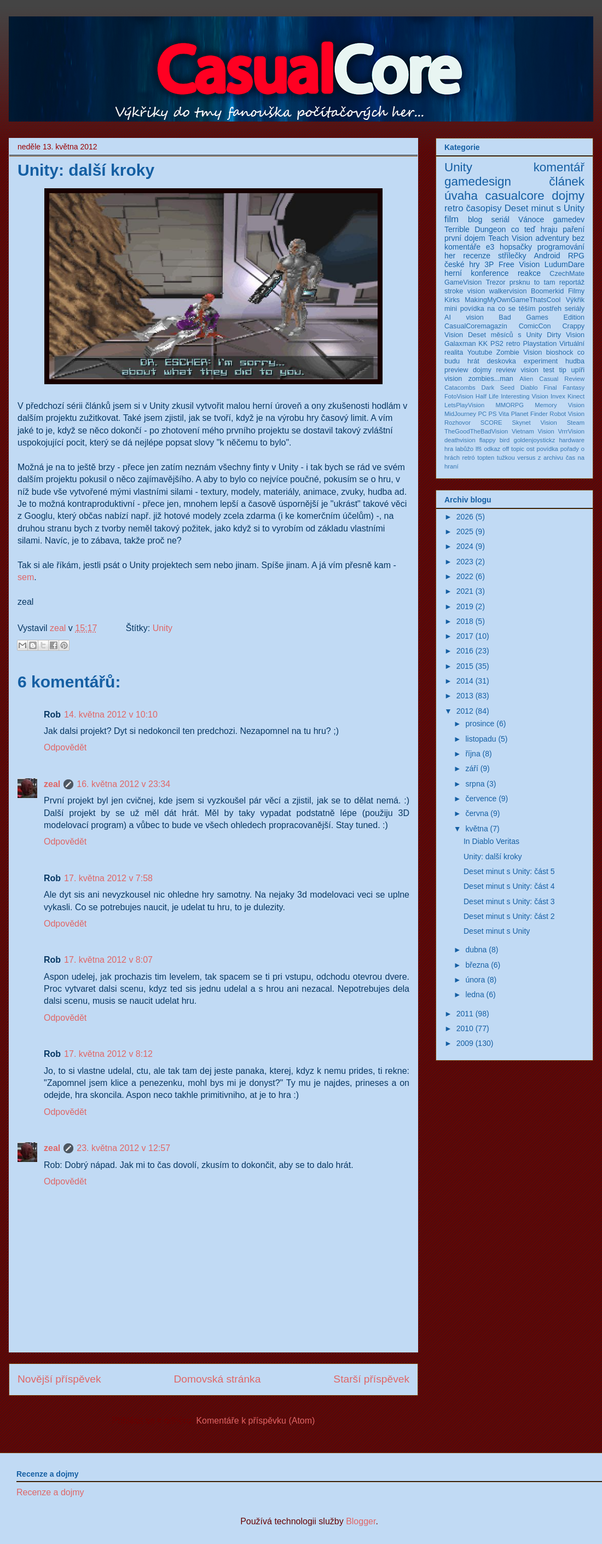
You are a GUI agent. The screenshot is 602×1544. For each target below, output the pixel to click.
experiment (541, 361)
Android (547, 255)
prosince (479, 723)
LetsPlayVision (464, 405)
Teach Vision (510, 238)
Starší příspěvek (371, 1379)
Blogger (360, 1521)
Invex (558, 396)
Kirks (452, 300)
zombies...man (490, 379)
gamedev (568, 219)
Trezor (496, 282)
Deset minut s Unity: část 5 (509, 871)
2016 (464, 650)
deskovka (501, 361)
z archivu (550, 457)
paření (573, 229)
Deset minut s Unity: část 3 (509, 901)
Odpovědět (65, 747)
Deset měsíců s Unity (505, 335)
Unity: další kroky (493, 856)
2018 (464, 621)
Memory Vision (559, 405)
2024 (464, 546)
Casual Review (561, 378)
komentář (559, 167)
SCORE (491, 422)
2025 (464, 531)
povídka (547, 449)
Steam (575, 422)
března (477, 965)
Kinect (576, 396)
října (472, 753)
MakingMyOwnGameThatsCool (512, 300)
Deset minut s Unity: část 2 (509, 916)
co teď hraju (534, 229)
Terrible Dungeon (475, 229)
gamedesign (477, 181)
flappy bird (494, 440)
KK (483, 344)
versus (526, 457)
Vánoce (531, 219)
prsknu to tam (532, 282)
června (476, 813)
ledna (474, 994)
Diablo (529, 387)
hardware (571, 440)
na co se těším (511, 309)
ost (530, 449)
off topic (513, 449)
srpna (474, 783)
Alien (526, 378)
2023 (464, 561)
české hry (462, 264)
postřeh (550, 309)
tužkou (506, 457)
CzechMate (566, 273)
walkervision (508, 291)
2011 (464, 1013)
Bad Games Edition (541, 317)
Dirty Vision (565, 335)
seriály (574, 309)
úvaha (461, 196)
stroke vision (464, 291)
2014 (464, 680)
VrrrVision (571, 431)
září (471, 768)
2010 (464, 1028)
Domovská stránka (217, 1379)
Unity (162, 628)
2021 (464, 591)
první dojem (464, 238)
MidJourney (460, 413)
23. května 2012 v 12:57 (123, 1148)
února (475, 979)
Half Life (487, 396)
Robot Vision (566, 413)
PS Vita (499, 413)
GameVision (463, 282)
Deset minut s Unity (544, 208)
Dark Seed (497, 387)
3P (489, 264)
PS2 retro (505, 344)
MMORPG (509, 405)
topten (485, 457)
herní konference (476, 273)
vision (453, 379)
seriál (500, 219)
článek (566, 181)
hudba (574, 361)
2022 (464, 576)
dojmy (568, 196)
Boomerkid (547, 291)
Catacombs (460, 387)
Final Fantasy (563, 387)
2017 (464, 636)
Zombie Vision (519, 352)
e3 (490, 246)
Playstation (540, 344)
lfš (479, 449)
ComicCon (535, 326)
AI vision (464, 317)
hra (448, 449)
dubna (476, 949)
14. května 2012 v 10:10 (111, 714)
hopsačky (516, 246)
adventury (552, 238)
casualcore (515, 196)
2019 (464, 606)
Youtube (480, 352)
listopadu (480, 739)
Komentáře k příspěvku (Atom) (255, 1420)
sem (26, 577)
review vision (517, 370)
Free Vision (519, 264)
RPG (576, 255)
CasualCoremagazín (475, 326)
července (480, 798)
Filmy (576, 291)
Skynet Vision (534, 422)
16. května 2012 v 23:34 (123, 784)
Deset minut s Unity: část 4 (509, 886)
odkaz (492, 449)
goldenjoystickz (534, 440)
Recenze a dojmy (50, 1492)
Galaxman (460, 344)
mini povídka (464, 309)
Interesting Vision (524, 396)
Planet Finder (529, 413)
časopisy (483, 208)
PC (482, 413)
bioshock (560, 352)
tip (562, 370)
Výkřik (575, 300)
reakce (529, 273)
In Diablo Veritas (491, 841)
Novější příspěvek (59, 1379)
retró (468, 457)
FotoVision (458, 396)
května (476, 828)
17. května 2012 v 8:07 (108, 959)
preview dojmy (467, 370)
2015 (464, 666)
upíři (578, 370)
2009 (464, 1043)
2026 (464, 516)
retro (454, 208)
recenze (476, 255)
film (451, 219)
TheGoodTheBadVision (476, 431)
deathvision (460, 440)
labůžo (464, 449)
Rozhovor (457, 422)
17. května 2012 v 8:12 (108, 1054)
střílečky (512, 255)
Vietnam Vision (533, 431)
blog (475, 219)
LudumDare (564, 264)
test (548, 370)
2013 (464, 695)
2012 (464, 711)
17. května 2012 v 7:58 (108, 878)
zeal (59, 628)
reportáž (571, 282)
